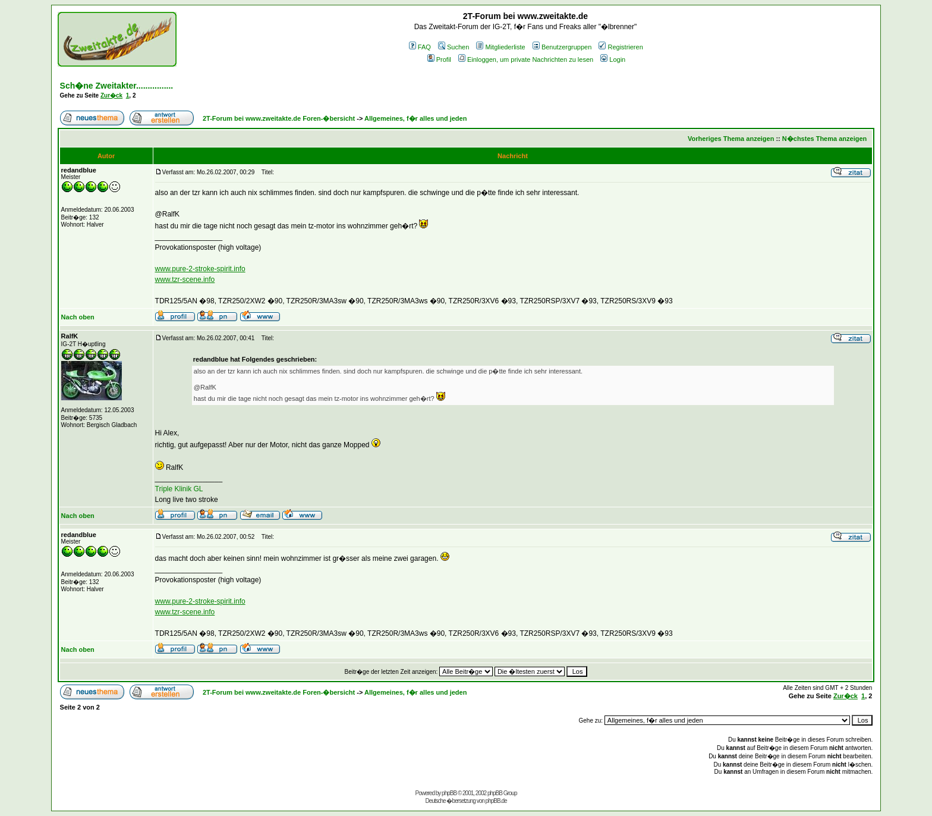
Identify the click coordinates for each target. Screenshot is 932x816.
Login (612, 59)
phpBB (449, 793)
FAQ (420, 47)
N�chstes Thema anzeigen (824, 138)
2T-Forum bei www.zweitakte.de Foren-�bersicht (279, 118)
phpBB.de (496, 801)
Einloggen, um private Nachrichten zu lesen (525, 59)
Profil (439, 59)
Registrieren (621, 47)
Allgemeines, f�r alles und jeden (415, 118)
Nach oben (78, 317)
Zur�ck (111, 95)
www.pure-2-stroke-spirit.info (200, 269)
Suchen (453, 47)
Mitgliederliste (500, 47)
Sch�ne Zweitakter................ (117, 85)
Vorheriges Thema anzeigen (731, 138)
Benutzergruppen (562, 47)
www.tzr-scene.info (185, 279)
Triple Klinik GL (179, 489)
